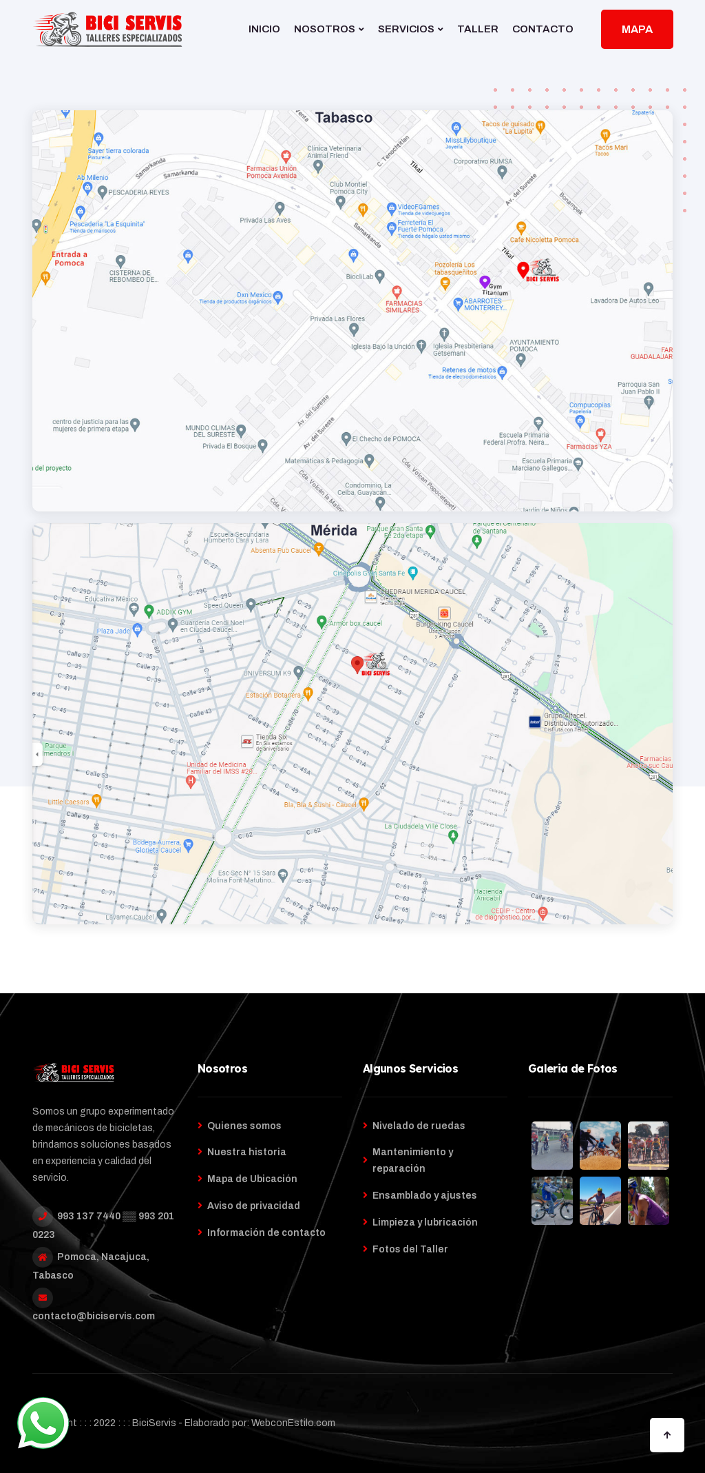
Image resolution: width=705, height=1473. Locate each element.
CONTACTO (543, 28)
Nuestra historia (246, 1152)
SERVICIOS (406, 28)
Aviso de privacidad (253, 1206)
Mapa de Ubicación (252, 1179)
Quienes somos (244, 1126)
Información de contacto (266, 1233)
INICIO (264, 28)
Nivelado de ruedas (418, 1126)
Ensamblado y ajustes (424, 1195)
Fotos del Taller (410, 1249)
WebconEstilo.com (293, 1423)
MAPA (637, 29)
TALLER (477, 28)
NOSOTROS (324, 28)
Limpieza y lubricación (425, 1222)
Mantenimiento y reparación (412, 1160)
